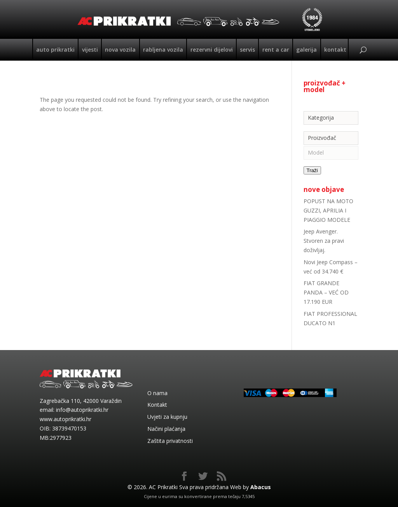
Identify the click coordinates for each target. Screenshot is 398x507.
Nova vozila (120, 49)
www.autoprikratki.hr (65, 419)
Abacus (260, 487)
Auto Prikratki (55, 49)
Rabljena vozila (163, 49)
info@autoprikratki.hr (82, 409)
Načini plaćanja (166, 428)
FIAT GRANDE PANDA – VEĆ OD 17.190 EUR (326, 292)
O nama (157, 393)
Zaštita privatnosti (170, 440)
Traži (312, 170)
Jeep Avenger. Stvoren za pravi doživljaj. (324, 241)
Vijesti (90, 49)
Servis (247, 49)
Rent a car (275, 49)
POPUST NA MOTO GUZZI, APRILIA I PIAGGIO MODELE (328, 210)
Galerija (306, 49)
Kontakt (335, 49)
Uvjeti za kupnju (167, 416)
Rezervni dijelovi (211, 49)
